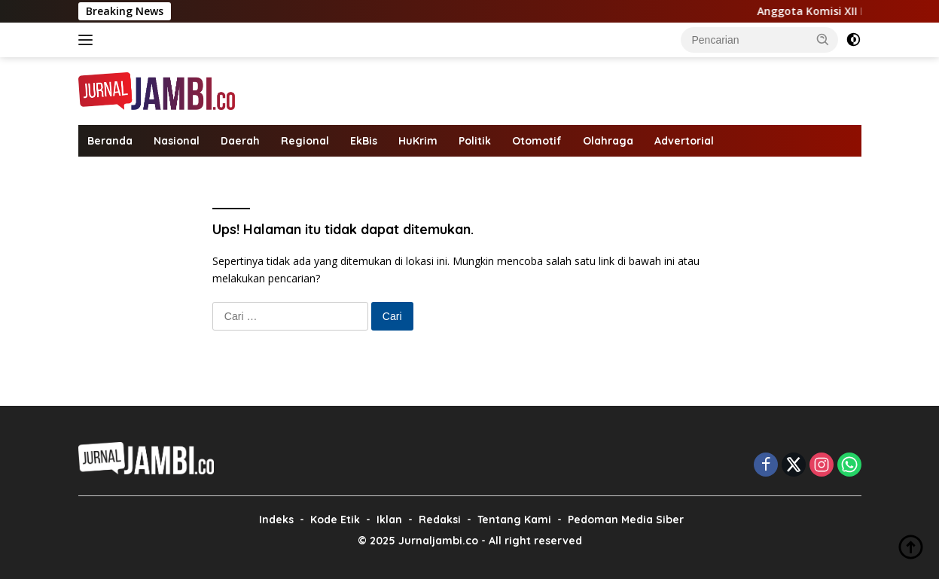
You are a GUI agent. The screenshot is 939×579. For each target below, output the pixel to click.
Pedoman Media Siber (626, 519)
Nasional (177, 141)
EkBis (363, 141)
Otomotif (537, 141)
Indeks (276, 519)
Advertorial (684, 141)
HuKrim (417, 141)
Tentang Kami (514, 519)
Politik (475, 141)
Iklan (389, 519)
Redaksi (440, 519)
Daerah (240, 141)
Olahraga (608, 141)
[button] (823, 39)
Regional (305, 141)
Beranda (110, 141)
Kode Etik (335, 519)
